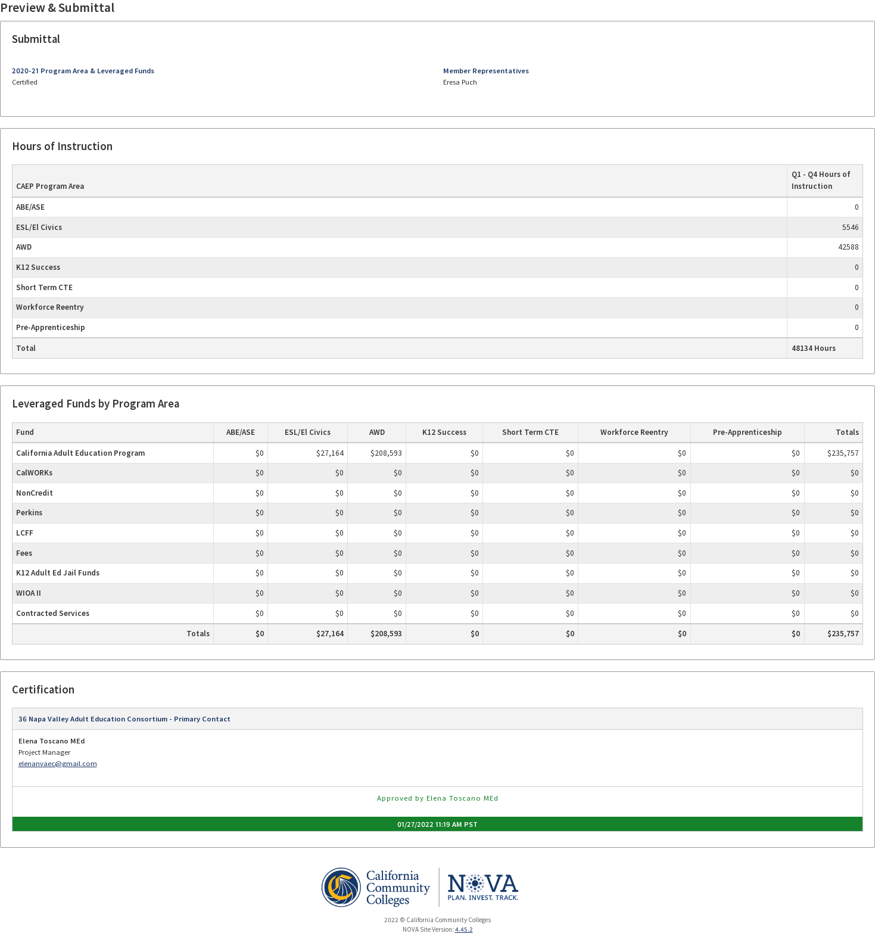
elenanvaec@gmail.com (57, 763)
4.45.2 (464, 929)
